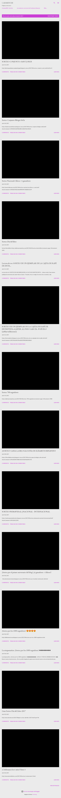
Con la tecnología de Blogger (30, 791)
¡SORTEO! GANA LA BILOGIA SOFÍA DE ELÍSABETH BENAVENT (29, 451)
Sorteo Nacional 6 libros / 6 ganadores (16, 181)
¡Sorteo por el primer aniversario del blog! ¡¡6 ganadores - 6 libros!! (26, 572)
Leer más (56, 71)
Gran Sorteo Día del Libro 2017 (14, 711)
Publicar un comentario (17, 71)
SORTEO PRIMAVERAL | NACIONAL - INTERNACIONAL (26, 511)
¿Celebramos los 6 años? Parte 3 (13, 769)
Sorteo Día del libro (9, 241)
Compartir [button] (5, 71)
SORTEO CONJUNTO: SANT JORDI (17, 61)
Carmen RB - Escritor (7, 8)
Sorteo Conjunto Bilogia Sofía (13, 120)
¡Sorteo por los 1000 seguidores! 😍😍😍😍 (19, 631)
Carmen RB (7, 3)
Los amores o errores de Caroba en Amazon (28, 8)
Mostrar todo (53, 16)
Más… (45, 8)
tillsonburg (34, 794)
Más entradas (54, 785)
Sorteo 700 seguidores (10, 392)
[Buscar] (54, 3)
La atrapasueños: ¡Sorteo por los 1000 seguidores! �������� (26, 650)
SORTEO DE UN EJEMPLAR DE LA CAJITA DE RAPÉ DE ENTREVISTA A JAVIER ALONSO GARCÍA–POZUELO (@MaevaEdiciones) (25, 329)
